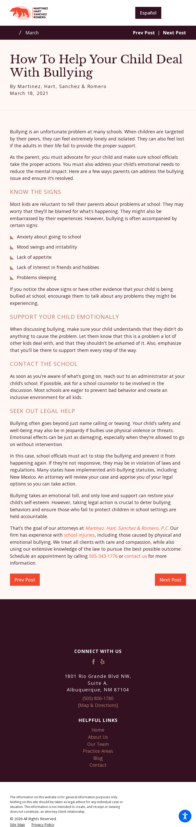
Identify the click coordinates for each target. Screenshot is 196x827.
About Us (98, 737)
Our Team (98, 744)
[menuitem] (98, 730)
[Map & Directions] (98, 705)
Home (98, 730)
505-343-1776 (103, 556)
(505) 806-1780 (98, 698)
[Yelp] (102, 661)
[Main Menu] (177, 13)
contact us (136, 556)
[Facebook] (93, 661)
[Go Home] (14, 32)
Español (148, 13)
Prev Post (25, 580)
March (32, 33)
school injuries (79, 535)
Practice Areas (98, 751)
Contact (98, 765)
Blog (98, 758)
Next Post (170, 580)
